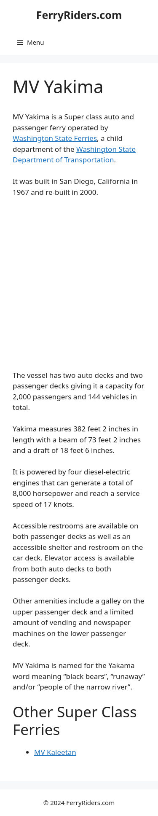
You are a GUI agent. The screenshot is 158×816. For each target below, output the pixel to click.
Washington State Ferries (55, 138)
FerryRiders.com (79, 15)
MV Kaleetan (55, 752)
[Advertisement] (79, 287)
